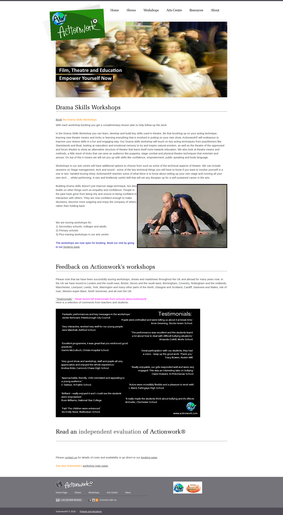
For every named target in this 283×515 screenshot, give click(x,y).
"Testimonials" (64, 298)
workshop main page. (96, 465)
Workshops (93, 492)
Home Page (61, 492)
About (128, 492)
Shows (78, 492)
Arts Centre (112, 492)
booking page (71, 246)
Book (59, 119)
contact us (71, 457)
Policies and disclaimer (91, 511)
